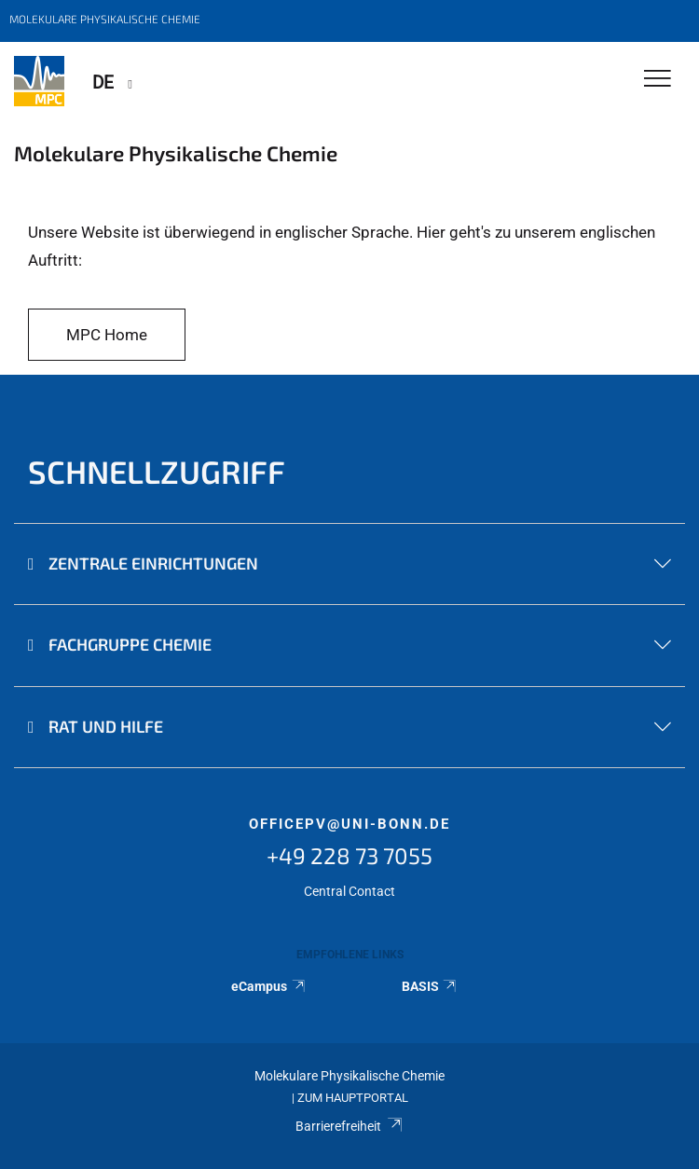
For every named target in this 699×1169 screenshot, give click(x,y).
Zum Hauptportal (352, 1098)
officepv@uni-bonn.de (349, 824)
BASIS (430, 986)
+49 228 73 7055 (349, 855)
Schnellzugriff (156, 471)
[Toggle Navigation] (657, 80)
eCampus (269, 986)
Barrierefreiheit (349, 1126)
